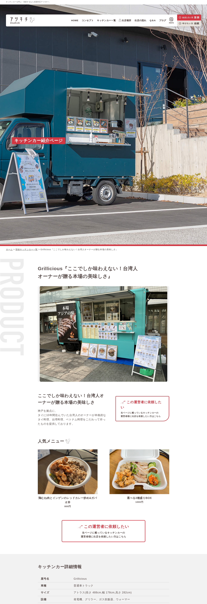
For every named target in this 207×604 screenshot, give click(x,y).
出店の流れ (141, 20)
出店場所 (125, 20)
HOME (75, 20)
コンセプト (88, 20)
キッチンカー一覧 (106, 20)
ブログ (162, 20)
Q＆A (153, 20)
